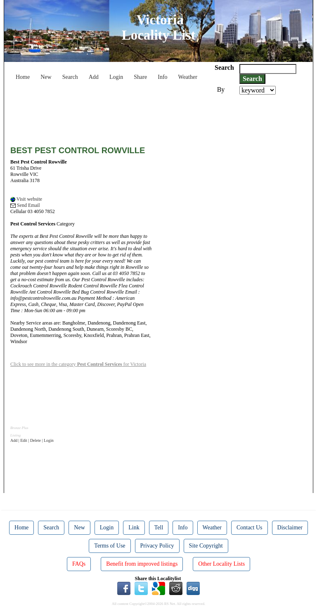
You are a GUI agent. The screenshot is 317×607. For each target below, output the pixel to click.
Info (162, 77)
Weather (187, 77)
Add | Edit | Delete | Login (32, 440)
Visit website (26, 199)
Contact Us (250, 527)
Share (140, 77)
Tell (158, 527)
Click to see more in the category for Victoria (78, 364)
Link (133, 527)
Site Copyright (206, 546)
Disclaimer (290, 527)
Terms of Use (109, 546)
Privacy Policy (157, 546)
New (45, 77)
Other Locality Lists (221, 564)
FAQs (78, 564)
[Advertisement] (160, 117)
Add (94, 77)
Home (23, 77)
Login (116, 77)
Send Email (25, 205)
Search (70, 77)
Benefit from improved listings (141, 564)
